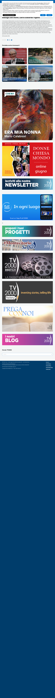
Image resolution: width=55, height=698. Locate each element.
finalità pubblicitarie (9, 8)
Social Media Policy (49, 459)
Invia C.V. (47, 454)
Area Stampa (48, 456)
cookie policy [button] (18, 5)
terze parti (19, 6)
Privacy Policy (48, 457)
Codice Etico (48, 461)
